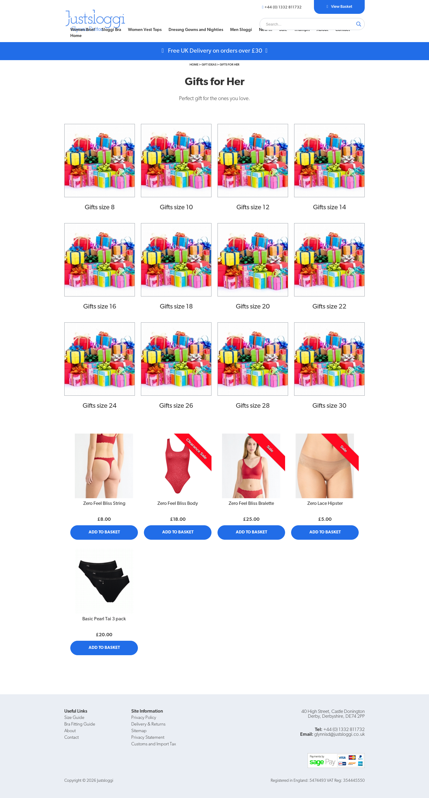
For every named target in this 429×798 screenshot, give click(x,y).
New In (265, 30)
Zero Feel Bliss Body (177, 503)
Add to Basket (104, 532)
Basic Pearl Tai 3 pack (104, 619)
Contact (342, 30)
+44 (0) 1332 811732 (283, 7)
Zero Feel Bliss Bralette (251, 503)
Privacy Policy (143, 718)
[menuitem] (82, 30)
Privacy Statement (147, 737)
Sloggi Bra (111, 30)
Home (76, 36)
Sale (283, 30)
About (322, 30)
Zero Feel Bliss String (104, 503)
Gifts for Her (229, 64)
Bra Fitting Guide (79, 724)
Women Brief (82, 30)
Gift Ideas (209, 64)
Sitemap (139, 731)
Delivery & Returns (148, 724)
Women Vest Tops (145, 30)
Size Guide (74, 718)
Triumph (302, 30)
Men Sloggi (241, 30)
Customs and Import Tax (153, 744)
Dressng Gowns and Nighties (196, 30)
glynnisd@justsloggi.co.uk (339, 734)
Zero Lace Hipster (325, 503)
